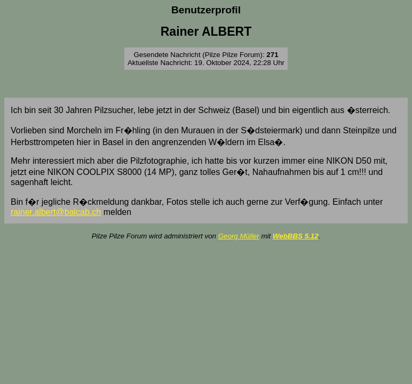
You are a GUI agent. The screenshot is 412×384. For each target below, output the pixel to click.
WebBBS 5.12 (296, 236)
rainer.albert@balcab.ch (56, 212)
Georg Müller (238, 236)
